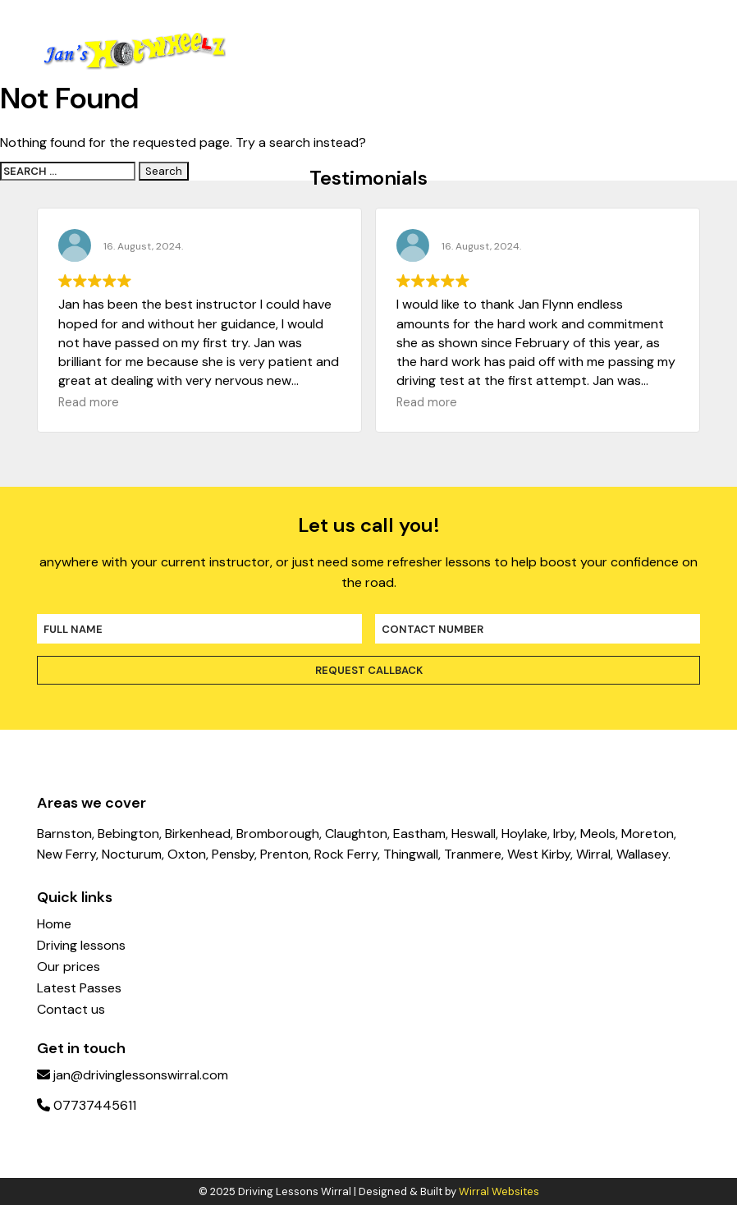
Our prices (68, 967)
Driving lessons (81, 945)
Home (54, 924)
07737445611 (86, 1105)
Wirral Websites (499, 1191)
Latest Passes (79, 988)
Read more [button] (88, 402)
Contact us (71, 1009)
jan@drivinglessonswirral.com (132, 1075)
